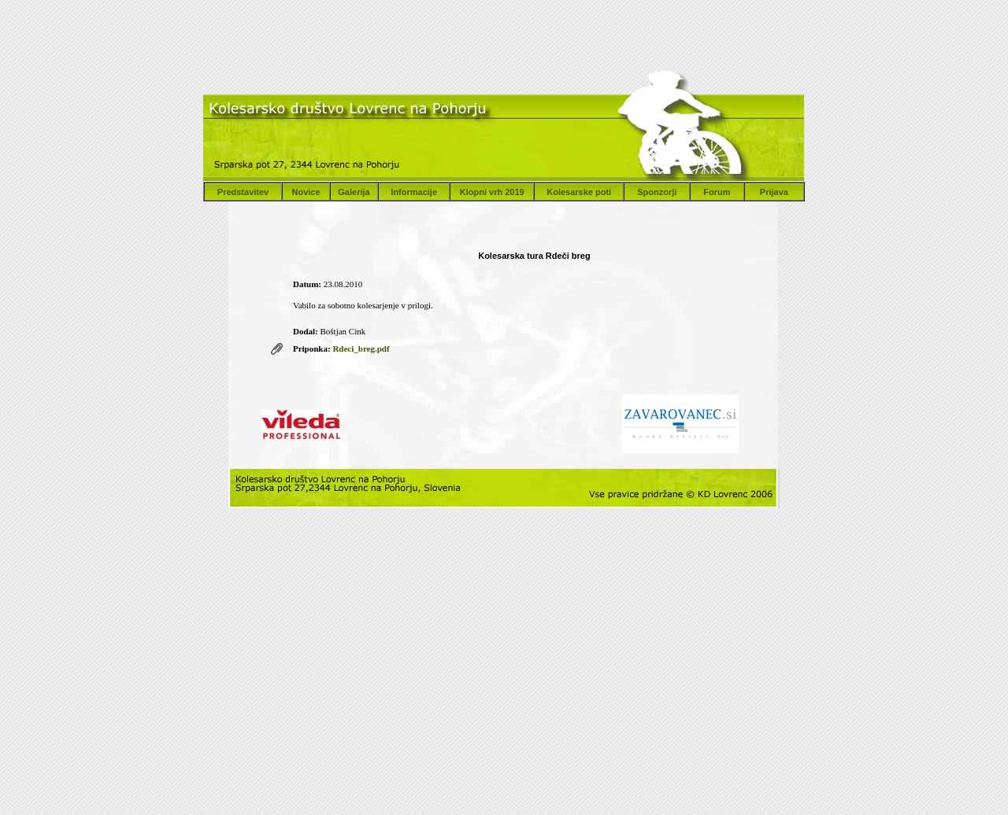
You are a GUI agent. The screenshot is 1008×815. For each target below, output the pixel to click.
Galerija (353, 192)
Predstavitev (243, 192)
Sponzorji (656, 192)
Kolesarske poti (579, 192)
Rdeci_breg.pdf (360, 348)
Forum (716, 192)
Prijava (774, 192)
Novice (305, 192)
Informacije (414, 192)
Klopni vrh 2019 (492, 192)
